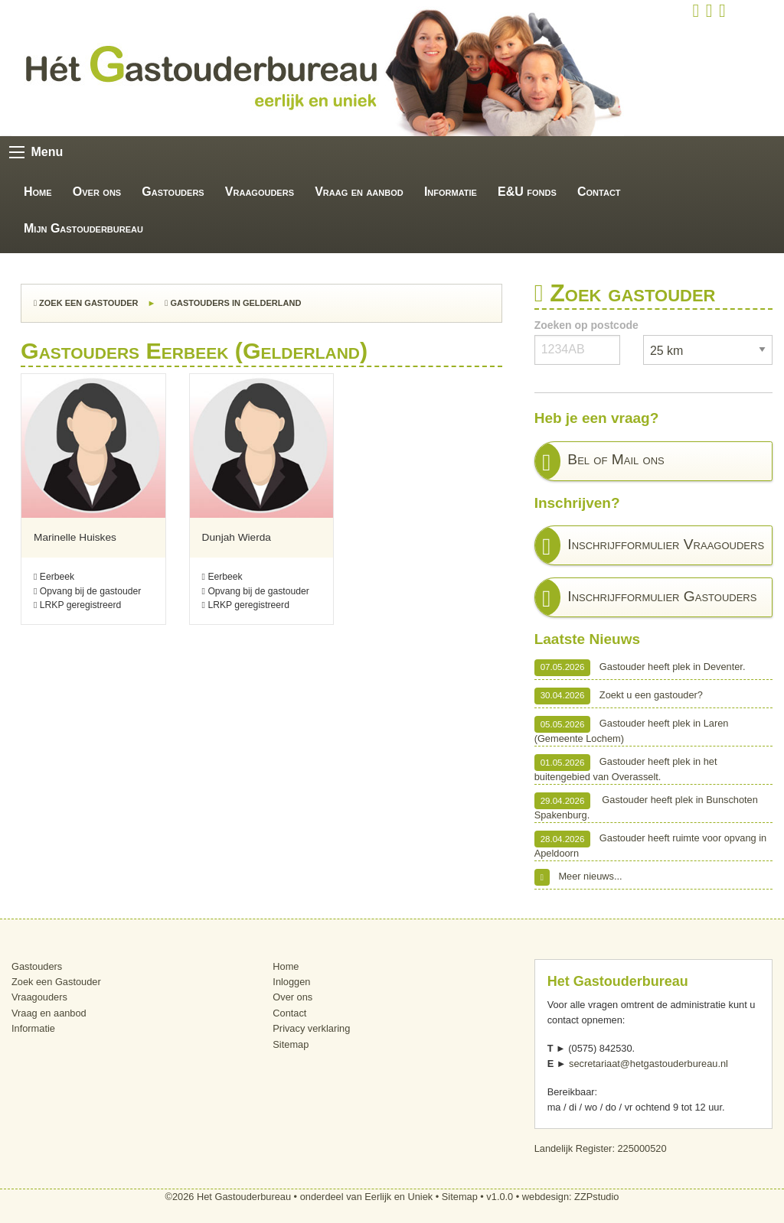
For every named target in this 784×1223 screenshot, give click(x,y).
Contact (599, 191)
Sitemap (291, 1044)
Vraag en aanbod (359, 191)
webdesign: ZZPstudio (570, 1196)
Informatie (450, 191)
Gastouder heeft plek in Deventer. (640, 667)
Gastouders (173, 191)
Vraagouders (259, 191)
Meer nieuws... (578, 877)
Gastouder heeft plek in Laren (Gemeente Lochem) (631, 730)
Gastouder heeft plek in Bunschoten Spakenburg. (646, 806)
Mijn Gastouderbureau (83, 228)
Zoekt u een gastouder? (618, 696)
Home (38, 191)
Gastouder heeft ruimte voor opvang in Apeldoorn (650, 845)
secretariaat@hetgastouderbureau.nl (648, 1063)
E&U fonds (527, 191)
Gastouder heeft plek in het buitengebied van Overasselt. (625, 768)
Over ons (97, 191)
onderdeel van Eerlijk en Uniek (366, 1196)
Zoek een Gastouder (86, 302)
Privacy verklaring (311, 1028)
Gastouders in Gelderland (233, 302)
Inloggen (291, 981)
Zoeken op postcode (586, 325)
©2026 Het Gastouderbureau (228, 1196)
